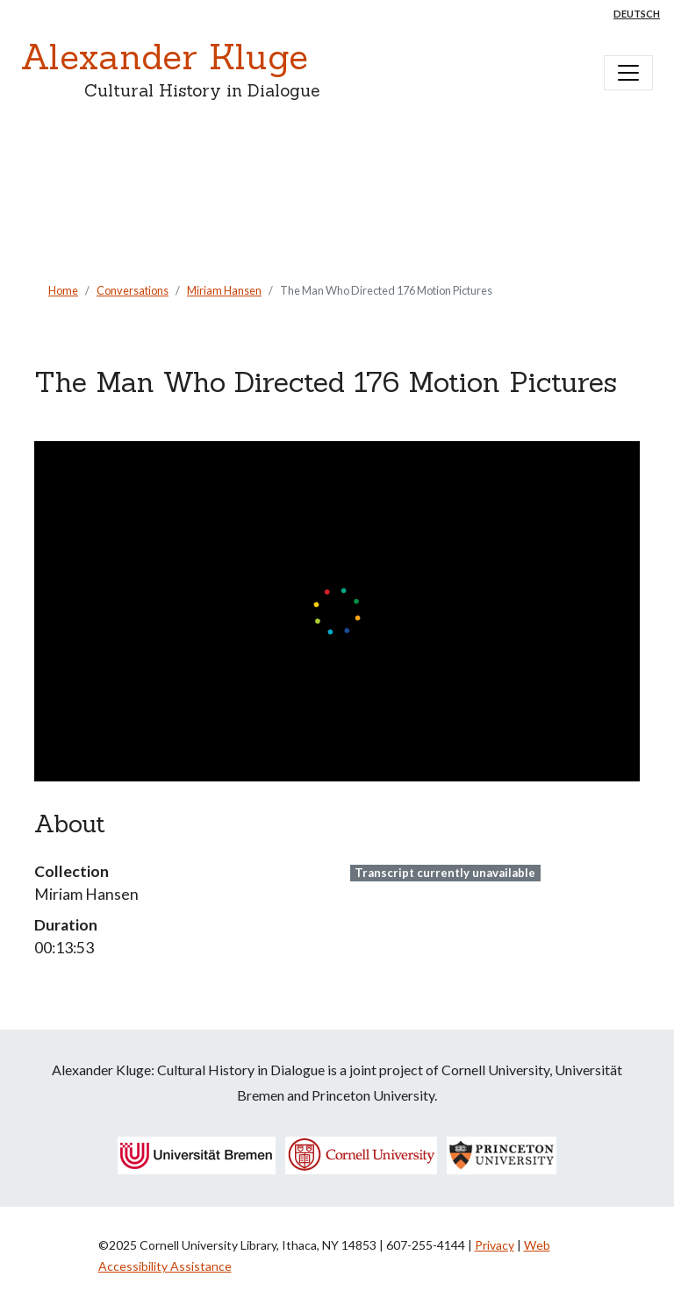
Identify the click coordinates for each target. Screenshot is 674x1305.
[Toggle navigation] (628, 72)
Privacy (494, 1244)
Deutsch (636, 13)
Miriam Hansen (224, 290)
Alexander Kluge (164, 56)
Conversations (132, 290)
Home (63, 290)
